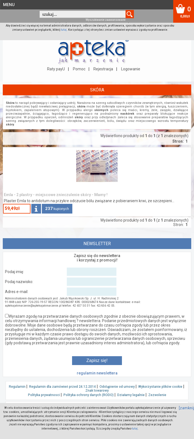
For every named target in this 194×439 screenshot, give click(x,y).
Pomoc (79, 69)
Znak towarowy (97, 390)
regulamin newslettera (97, 373)
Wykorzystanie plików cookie (160, 387)
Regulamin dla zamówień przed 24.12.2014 (62, 387)
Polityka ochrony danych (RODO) (88, 395)
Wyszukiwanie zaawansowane (106, 19)
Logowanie (130, 69)
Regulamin (17, 387)
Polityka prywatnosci (44, 395)
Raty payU (56, 69)
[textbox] (83, 14)
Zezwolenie (157, 395)
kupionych (57, 208)
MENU (9, 4)
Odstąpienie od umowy (117, 387)
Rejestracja (103, 69)
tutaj (64, 29)
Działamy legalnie (131, 395)
